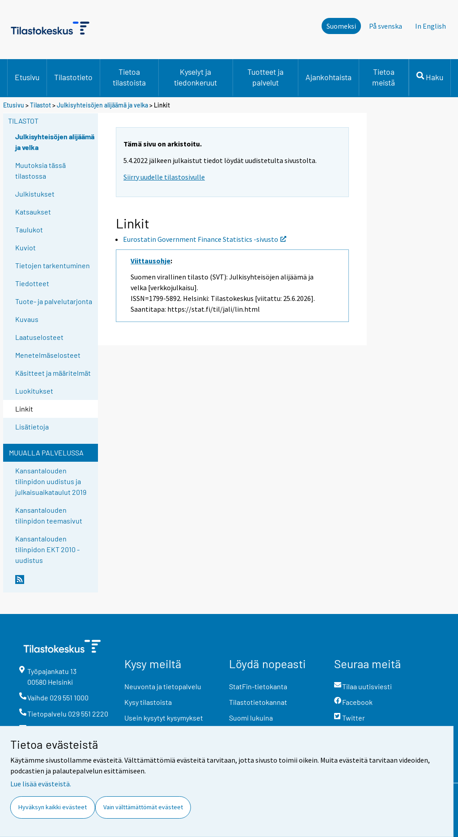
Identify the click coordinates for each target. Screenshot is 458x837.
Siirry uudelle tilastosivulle (164, 176)
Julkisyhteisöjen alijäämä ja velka (102, 105)
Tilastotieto (73, 77)
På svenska (385, 25)
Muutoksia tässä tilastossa (40, 170)
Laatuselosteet (39, 337)
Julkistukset (35, 193)
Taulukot (29, 229)
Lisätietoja (32, 426)
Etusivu (27, 77)
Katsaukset (33, 211)
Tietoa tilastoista (129, 77)
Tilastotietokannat (258, 702)
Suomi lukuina (251, 717)
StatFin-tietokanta (258, 686)
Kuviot (25, 247)
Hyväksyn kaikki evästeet (52, 807)
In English (430, 25)
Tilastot (40, 105)
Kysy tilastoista (148, 702)
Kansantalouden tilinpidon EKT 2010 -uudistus (47, 549)
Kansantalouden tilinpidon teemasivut (48, 515)
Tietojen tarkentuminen (52, 265)
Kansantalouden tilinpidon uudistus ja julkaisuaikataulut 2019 (50, 481)
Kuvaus (26, 319)
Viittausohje (150, 260)
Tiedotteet (32, 283)
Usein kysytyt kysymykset (163, 717)
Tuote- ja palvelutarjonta (53, 301)
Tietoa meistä (383, 77)
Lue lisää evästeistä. (40, 783)
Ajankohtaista (328, 77)
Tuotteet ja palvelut (265, 77)
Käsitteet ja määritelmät (53, 373)
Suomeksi (341, 25)
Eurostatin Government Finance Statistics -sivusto (204, 239)
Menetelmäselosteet (48, 355)
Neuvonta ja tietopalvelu (162, 686)
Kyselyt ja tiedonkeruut (195, 77)
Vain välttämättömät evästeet (143, 807)
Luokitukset (34, 390)
